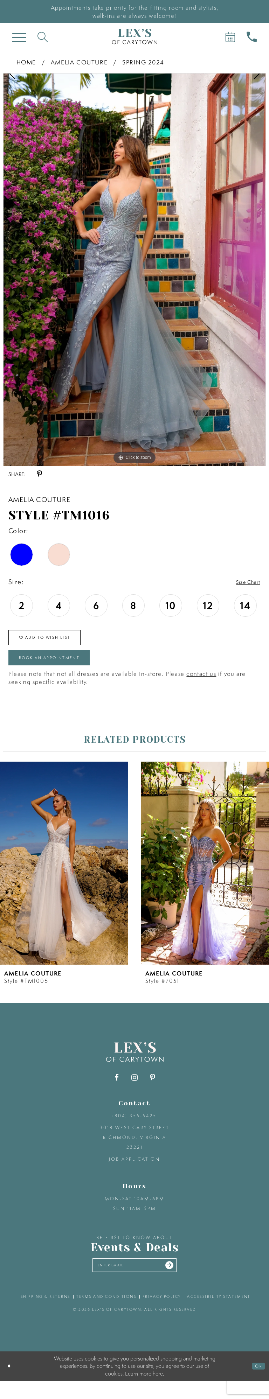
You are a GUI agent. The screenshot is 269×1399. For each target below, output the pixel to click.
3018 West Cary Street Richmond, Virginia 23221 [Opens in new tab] (134, 1150)
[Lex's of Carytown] (134, 36)
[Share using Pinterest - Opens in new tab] (39, 474)
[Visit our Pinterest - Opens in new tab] (152, 1090)
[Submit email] (181, 1281)
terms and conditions (106, 1314)
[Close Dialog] (11, 1384)
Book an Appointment (64, 668)
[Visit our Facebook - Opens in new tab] (116, 1090)
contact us (201, 687)
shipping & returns (45, 1314)
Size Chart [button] (243, 582)
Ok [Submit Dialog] (256, 1384)
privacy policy (162, 1314)
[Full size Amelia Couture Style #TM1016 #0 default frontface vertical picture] (134, 270)
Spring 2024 (143, 62)
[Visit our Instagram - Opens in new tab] (134, 1090)
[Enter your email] (135, 1281)
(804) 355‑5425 (134, 1129)
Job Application (134, 1172)
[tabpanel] (134, 270)
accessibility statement (218, 1314)
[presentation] (64, 876)
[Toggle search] (42, 36)
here (158, 1391)
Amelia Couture (79, 62)
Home (26, 62)
